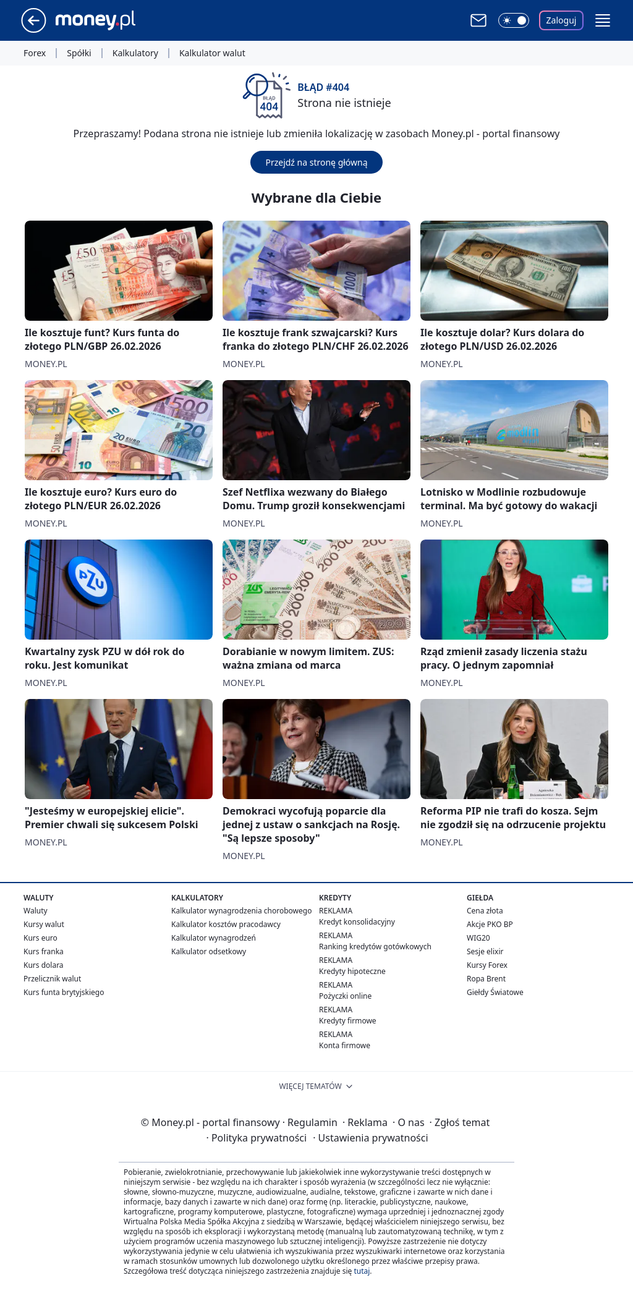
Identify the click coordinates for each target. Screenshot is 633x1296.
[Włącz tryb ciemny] (513, 20)
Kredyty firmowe (347, 1020)
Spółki (79, 53)
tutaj (362, 1271)
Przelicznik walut (52, 978)
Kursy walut (43, 924)
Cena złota (485, 910)
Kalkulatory (135, 53)
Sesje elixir (485, 951)
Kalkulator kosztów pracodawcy (226, 924)
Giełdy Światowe (495, 992)
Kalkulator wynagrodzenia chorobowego (241, 910)
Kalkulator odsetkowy (208, 951)
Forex (34, 53)
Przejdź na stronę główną (316, 162)
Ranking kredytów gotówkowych (375, 946)
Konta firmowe (344, 1045)
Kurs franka (43, 951)
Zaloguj (561, 20)
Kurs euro (40, 938)
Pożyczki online (345, 996)
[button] (603, 20)
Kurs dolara (43, 965)
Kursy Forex (487, 965)
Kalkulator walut (212, 53)
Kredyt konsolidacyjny (357, 922)
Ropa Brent (486, 978)
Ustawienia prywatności (370, 1138)
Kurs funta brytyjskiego (63, 992)
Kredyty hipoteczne (352, 971)
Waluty (35, 910)
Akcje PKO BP (490, 924)
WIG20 (478, 938)
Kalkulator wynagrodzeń (213, 938)
